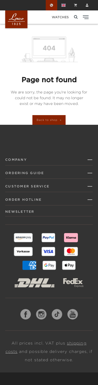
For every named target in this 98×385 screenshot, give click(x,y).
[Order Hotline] (51, 5)
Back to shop (47, 119)
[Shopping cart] (75, 5)
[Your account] (87, 5)
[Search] (75, 17)
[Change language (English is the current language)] (63, 5)
